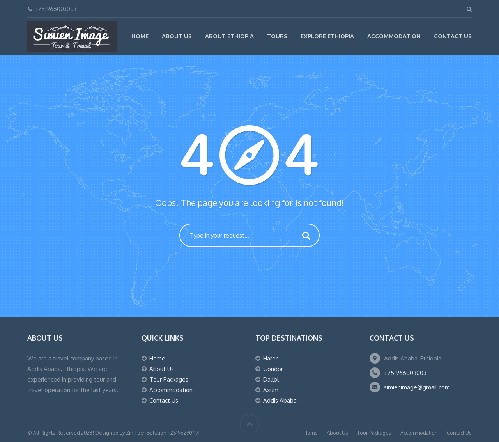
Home (140, 36)
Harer (270, 358)
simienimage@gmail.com (417, 387)
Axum (270, 390)
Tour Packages (168, 379)
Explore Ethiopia (327, 36)
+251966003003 (405, 372)
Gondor (273, 369)
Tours (277, 36)
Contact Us (453, 36)
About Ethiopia (229, 36)
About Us (177, 36)
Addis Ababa (280, 400)
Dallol (271, 379)
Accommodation (394, 36)
